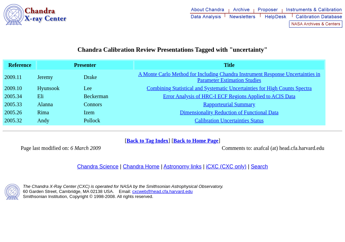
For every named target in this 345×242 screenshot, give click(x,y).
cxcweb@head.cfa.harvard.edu (162, 191)
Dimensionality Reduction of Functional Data (229, 112)
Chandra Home (141, 166)
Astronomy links (182, 166)
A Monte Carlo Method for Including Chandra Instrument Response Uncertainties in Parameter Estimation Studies (229, 77)
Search (259, 166)
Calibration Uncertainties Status (229, 120)
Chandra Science (98, 166)
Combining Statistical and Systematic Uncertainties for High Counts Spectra (229, 88)
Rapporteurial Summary (229, 104)
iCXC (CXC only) (226, 166)
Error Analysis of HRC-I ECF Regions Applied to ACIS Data (229, 96)
